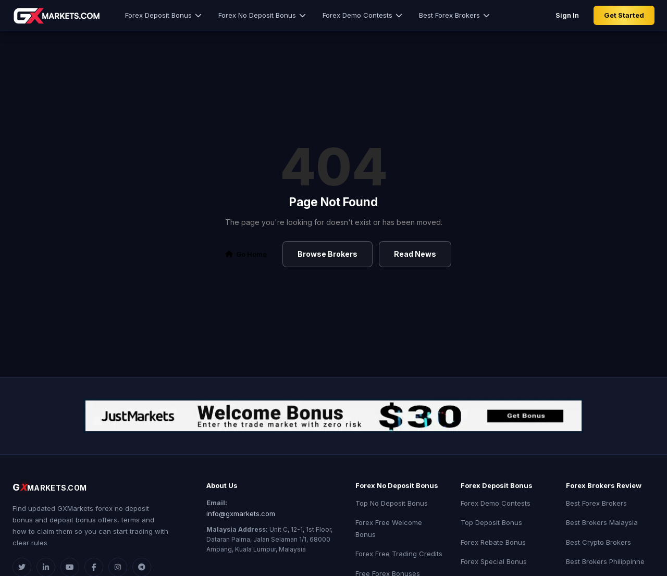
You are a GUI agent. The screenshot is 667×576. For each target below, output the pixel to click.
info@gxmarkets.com (240, 513)
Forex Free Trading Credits (398, 553)
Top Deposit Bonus (491, 522)
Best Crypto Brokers (598, 542)
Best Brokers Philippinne (605, 561)
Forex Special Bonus (494, 561)
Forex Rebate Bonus (493, 542)
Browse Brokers (327, 253)
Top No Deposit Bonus (391, 503)
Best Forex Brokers (454, 15)
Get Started (624, 15)
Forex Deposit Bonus (163, 15)
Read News (415, 253)
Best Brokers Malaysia (602, 522)
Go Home (246, 254)
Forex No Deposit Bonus (262, 15)
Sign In (567, 15)
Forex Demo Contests (362, 15)
